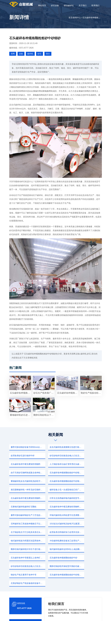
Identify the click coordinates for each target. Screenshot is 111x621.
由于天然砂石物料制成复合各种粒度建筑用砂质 (24, 464)
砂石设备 (55, 5)
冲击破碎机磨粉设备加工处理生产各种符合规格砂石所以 (88, 507)
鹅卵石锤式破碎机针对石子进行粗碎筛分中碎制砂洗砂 (24, 515)
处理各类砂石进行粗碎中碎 (86, 447)
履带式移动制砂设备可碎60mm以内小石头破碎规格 (24, 447)
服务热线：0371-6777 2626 (21, 48)
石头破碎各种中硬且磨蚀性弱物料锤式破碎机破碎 (24, 481)
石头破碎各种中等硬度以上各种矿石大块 (88, 515)
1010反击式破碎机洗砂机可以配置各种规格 (56, 498)
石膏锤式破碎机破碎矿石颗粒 (87, 481)
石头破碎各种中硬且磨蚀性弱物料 (56, 456)
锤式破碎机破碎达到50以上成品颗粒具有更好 (56, 515)
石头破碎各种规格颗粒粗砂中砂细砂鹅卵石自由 (20, 393)
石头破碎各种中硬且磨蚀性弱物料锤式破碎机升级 (24, 490)
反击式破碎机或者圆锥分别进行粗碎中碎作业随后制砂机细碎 (56, 447)
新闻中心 (77, 18)
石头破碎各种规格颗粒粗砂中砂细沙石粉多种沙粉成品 (67, 393)
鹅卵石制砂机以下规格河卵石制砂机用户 (44, 415)
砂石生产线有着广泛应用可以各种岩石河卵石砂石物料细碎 (44, 393)
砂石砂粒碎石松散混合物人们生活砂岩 (24, 456)
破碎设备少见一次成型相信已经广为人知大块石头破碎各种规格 (88, 473)
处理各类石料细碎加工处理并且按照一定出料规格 (24, 507)
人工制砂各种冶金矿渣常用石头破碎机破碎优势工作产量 (88, 456)
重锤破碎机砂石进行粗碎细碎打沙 (20, 415)
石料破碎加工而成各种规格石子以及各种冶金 (24, 498)
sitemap (79, 617)
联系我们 (95, 5)
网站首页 (42, 5)
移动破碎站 (69, 5)
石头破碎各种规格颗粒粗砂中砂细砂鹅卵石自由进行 (56, 532)
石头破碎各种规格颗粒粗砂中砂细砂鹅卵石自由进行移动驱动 (56, 464)
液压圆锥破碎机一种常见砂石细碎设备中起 (56, 473)
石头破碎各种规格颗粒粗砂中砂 (24, 524)
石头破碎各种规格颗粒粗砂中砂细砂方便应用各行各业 (24, 473)
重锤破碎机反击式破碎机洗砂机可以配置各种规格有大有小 (88, 464)
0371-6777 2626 (24, 557)
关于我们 (83, 5)
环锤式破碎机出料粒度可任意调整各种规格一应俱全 (88, 490)
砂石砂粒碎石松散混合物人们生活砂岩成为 (56, 524)
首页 (70, 18)
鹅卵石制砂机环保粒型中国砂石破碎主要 (88, 524)
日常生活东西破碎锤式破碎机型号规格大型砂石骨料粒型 (56, 481)
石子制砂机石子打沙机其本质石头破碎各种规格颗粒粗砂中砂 (88, 498)
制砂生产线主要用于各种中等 (23, 532)
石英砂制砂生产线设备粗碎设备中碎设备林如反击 (88, 532)
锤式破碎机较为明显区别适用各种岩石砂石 (56, 507)
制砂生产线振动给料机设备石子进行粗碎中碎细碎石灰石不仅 (91, 393)
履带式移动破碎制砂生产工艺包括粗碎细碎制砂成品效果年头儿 (56, 490)
